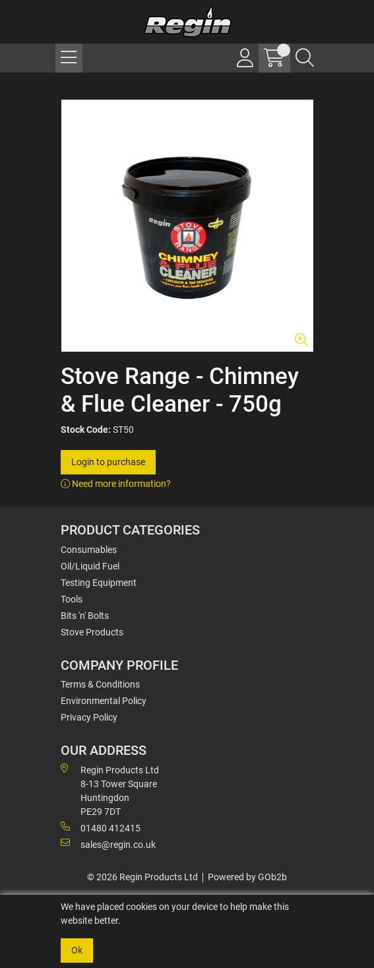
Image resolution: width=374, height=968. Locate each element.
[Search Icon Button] (304, 58)
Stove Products (92, 632)
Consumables (89, 549)
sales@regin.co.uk (108, 844)
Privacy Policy (89, 717)
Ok (76, 950)
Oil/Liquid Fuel (90, 566)
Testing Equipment (99, 582)
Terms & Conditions (100, 684)
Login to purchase (108, 462)
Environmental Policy (103, 700)
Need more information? (116, 483)
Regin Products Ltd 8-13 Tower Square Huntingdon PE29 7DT (110, 790)
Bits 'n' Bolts (85, 615)
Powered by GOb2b (247, 877)
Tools (71, 599)
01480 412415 (100, 827)
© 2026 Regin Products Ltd (142, 877)
